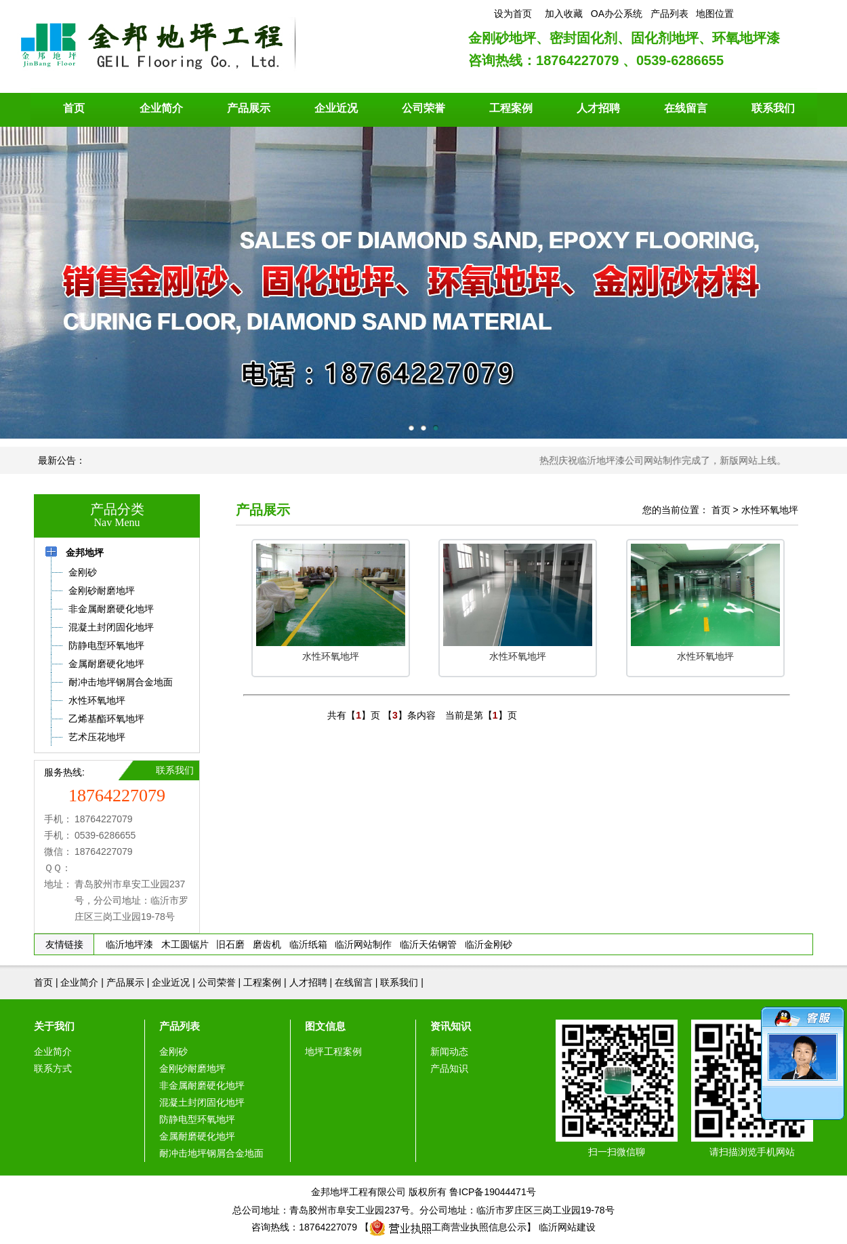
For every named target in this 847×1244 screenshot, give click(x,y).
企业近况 (336, 108)
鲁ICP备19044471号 (492, 1191)
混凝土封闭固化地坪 (202, 1102)
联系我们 (773, 108)
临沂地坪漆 (129, 944)
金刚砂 (173, 1051)
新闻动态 (449, 1051)
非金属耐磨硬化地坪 (202, 1085)
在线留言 (685, 108)
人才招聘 (598, 108)
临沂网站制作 (363, 944)
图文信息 (325, 1026)
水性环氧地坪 (769, 509)
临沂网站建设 (567, 1227)
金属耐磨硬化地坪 (197, 1136)
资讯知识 (450, 1026)
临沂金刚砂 (488, 944)
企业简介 (161, 108)
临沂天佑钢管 (428, 944)
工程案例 (511, 108)
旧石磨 (230, 944)
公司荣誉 (423, 108)
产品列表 (179, 1026)
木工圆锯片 (185, 944)
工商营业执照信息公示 (447, 1227)
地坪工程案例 (333, 1051)
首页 (74, 108)
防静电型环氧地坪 (197, 1119)
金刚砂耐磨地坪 (192, 1068)
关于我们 (54, 1026)
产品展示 (248, 108)
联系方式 (53, 1068)
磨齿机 (267, 944)
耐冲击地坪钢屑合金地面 (211, 1153)
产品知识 (449, 1068)
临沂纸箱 (308, 944)
